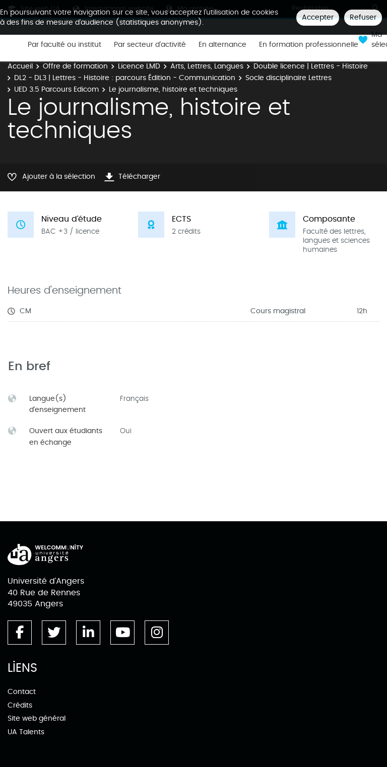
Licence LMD (139, 66)
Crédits (20, 705)
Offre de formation (75, 66)
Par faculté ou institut (64, 45)
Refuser (363, 17)
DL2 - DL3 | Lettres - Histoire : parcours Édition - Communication (124, 78)
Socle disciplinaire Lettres (288, 78)
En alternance (222, 45)
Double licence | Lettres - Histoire (310, 66)
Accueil (20, 66)
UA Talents (26, 732)
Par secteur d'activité (150, 45)
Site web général (37, 718)
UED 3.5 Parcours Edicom (56, 89)
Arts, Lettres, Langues (206, 66)
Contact (22, 691)
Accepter (318, 17)
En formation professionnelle (308, 45)
